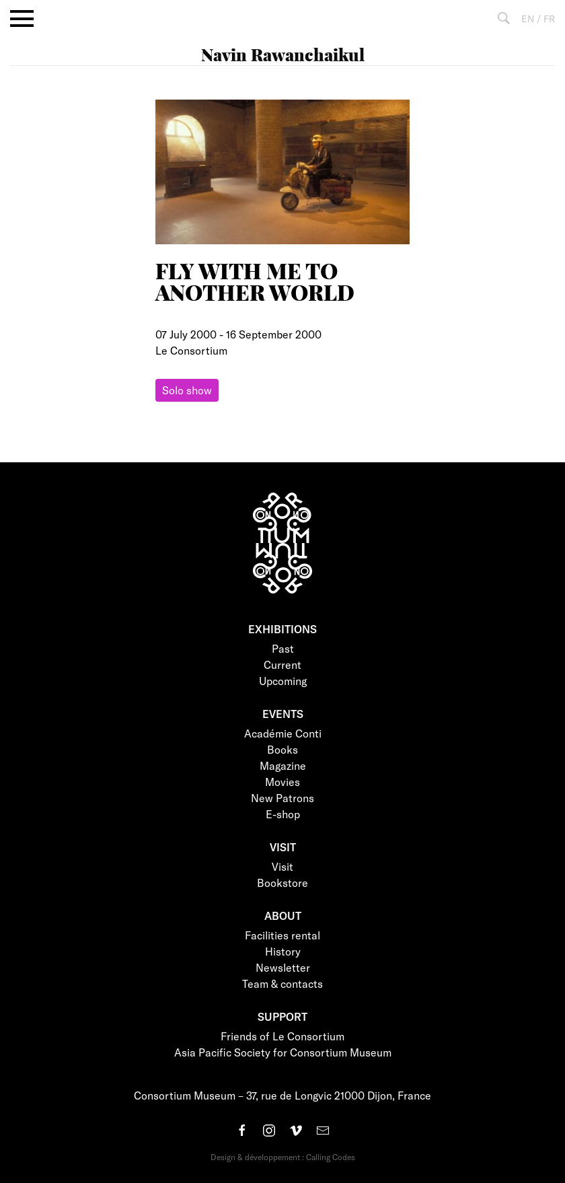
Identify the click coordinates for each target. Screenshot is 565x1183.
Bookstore (282, 882)
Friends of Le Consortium (282, 1036)
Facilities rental (282, 935)
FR (549, 18)
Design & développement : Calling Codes (283, 1156)
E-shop (283, 814)
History (283, 951)
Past (283, 648)
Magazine (283, 765)
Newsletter (283, 967)
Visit (282, 866)
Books (282, 749)
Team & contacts (282, 983)
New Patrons (282, 797)
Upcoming (283, 680)
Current (282, 664)
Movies (282, 781)
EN (527, 18)
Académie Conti (283, 733)
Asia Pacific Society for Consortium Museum (282, 1052)
